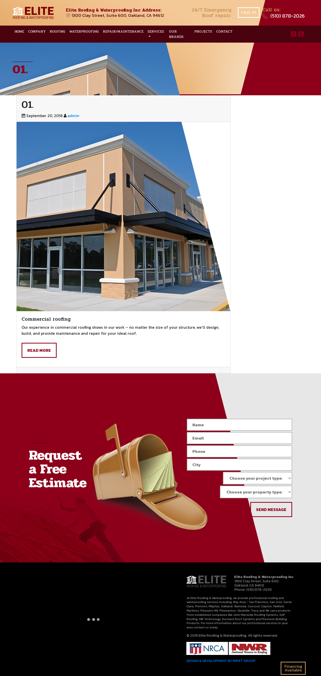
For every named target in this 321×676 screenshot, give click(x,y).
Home (19, 31)
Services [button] (155, 31)
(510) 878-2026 (287, 16)
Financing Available (293, 668)
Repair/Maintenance (123, 31)
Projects (203, 31)
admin (73, 116)
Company (37, 31)
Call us (248, 12)
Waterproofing (84, 31)
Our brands (176, 34)
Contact (224, 31)
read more (39, 350)
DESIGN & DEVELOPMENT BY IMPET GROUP (220, 661)
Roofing (57, 31)
